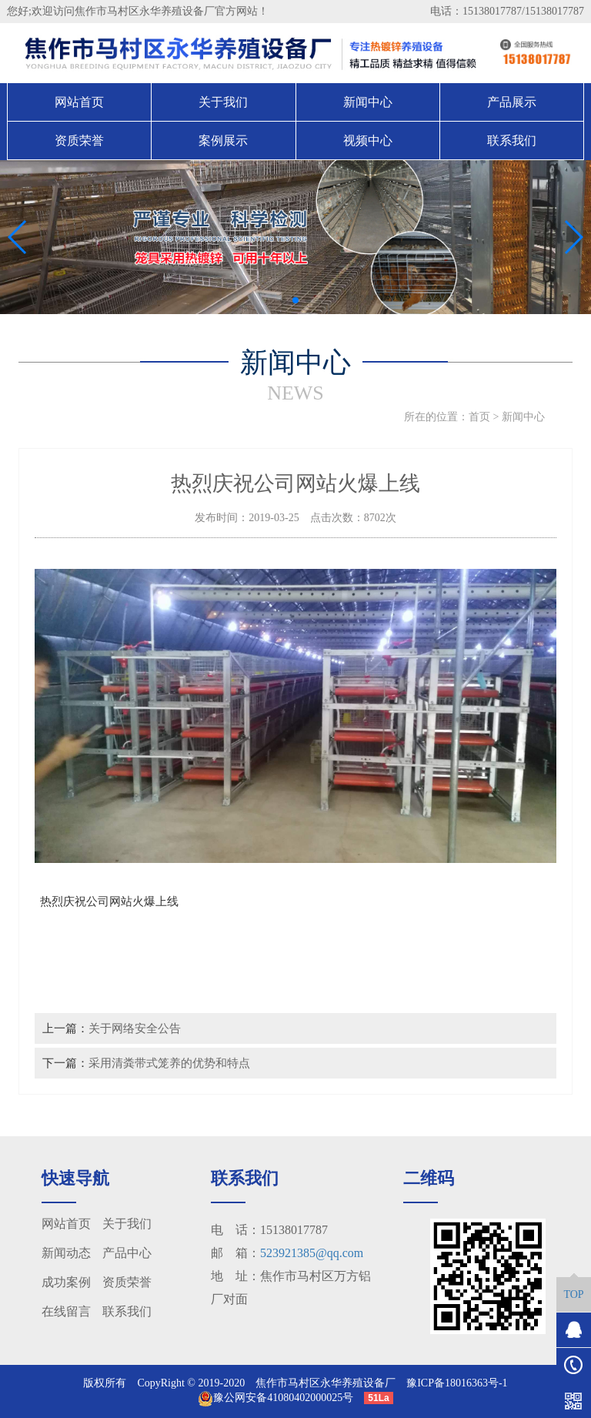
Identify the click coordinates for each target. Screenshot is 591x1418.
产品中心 (127, 1252)
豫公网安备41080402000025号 (275, 1397)
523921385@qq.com (311, 1252)
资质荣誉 (79, 140)
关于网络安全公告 (134, 1028)
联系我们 (511, 140)
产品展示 (511, 102)
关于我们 (223, 102)
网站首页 (79, 102)
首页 (479, 417)
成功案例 (66, 1282)
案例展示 (223, 140)
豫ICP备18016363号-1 (456, 1383)
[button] (283, 300)
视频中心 (367, 140)
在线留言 (66, 1311)
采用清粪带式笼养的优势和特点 (169, 1062)
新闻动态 (66, 1252)
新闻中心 (367, 102)
